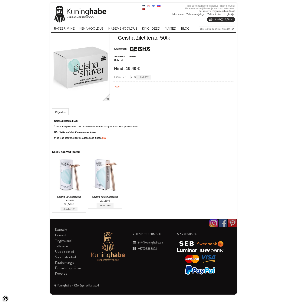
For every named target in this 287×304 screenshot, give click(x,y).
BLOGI (185, 28)
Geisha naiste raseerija (105, 196)
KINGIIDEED (151, 28)
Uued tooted (64, 251)
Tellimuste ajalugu (195, 14)
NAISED (170, 28)
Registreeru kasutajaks (223, 11)
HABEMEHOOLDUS (122, 28)
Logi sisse (203, 11)
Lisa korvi (144, 77)
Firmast (60, 235)
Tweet (117, 86)
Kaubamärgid (64, 262)
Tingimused (63, 240)
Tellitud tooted (214, 14)
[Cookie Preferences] (5, 298)
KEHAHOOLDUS (91, 28)
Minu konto (177, 14)
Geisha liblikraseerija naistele (69, 198)
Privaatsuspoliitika (68, 268)
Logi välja (229, 14)
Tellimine (61, 246)
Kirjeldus (60, 112)
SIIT (104, 138)
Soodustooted (65, 257)
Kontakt (61, 229)
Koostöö (61, 273)
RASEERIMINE (64, 28)
